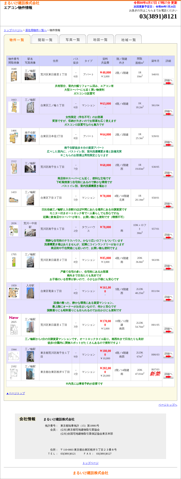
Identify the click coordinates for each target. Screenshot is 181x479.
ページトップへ (168, 404)
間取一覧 (45, 38)
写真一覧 (72, 38)
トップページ (90, 463)
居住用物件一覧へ (36, 30)
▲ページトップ (15, 393)
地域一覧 (128, 38)
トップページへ (13, 30)
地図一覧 (100, 38)
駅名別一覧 (17, 38)
